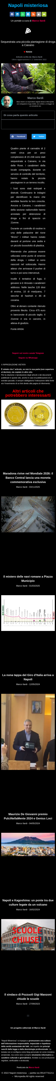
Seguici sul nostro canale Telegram (28, 353)
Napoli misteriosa (28, 5)
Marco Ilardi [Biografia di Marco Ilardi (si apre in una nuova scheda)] (34, 1067)
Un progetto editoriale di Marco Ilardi (28, 1028)
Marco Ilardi (38, 20)
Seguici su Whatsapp (28, 358)
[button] (28, 31)
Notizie (29, 52)
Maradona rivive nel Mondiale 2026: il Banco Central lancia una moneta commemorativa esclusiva (28, 478)
